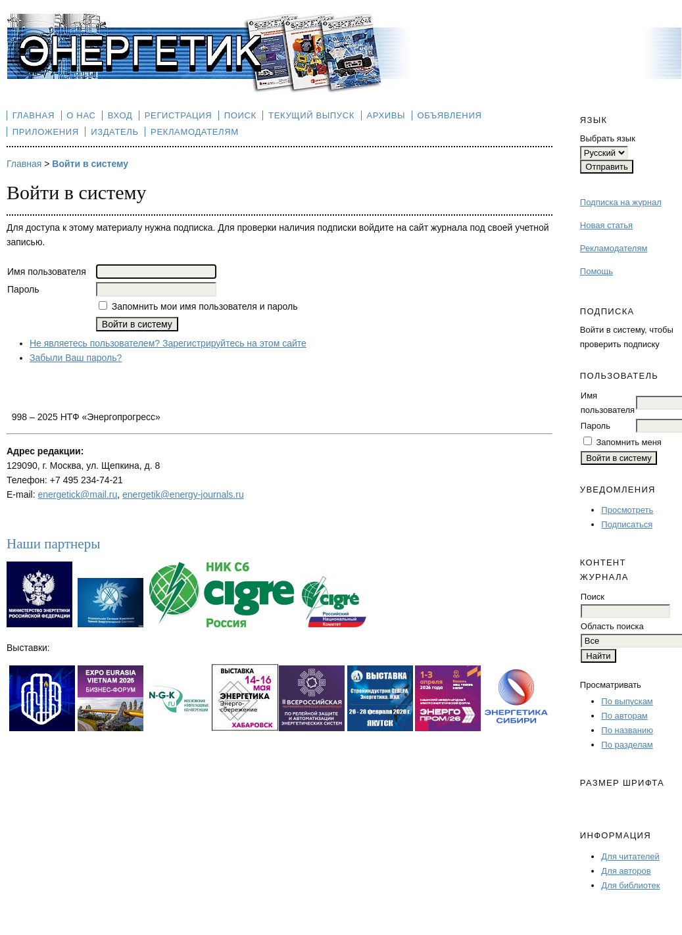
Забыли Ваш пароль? (76, 357)
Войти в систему (90, 163)
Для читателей (630, 856)
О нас (80, 115)
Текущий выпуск (311, 115)
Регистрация (178, 115)
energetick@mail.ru (77, 494)
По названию (627, 730)
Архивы (385, 115)
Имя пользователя (46, 271)
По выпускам (626, 701)
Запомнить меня (628, 442)
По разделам (626, 745)
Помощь (596, 271)
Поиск (240, 115)
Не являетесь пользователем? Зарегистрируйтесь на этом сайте (168, 343)
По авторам (624, 716)
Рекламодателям (614, 248)
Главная (33, 115)
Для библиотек (630, 885)
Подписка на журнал (621, 202)
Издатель (115, 132)
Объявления (450, 115)
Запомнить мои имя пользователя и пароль (205, 306)
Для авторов (625, 871)
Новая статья (606, 225)
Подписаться (626, 524)
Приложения (45, 132)
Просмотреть (627, 510)
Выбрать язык (607, 138)
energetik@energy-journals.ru (183, 494)
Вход (120, 115)
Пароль (595, 426)
